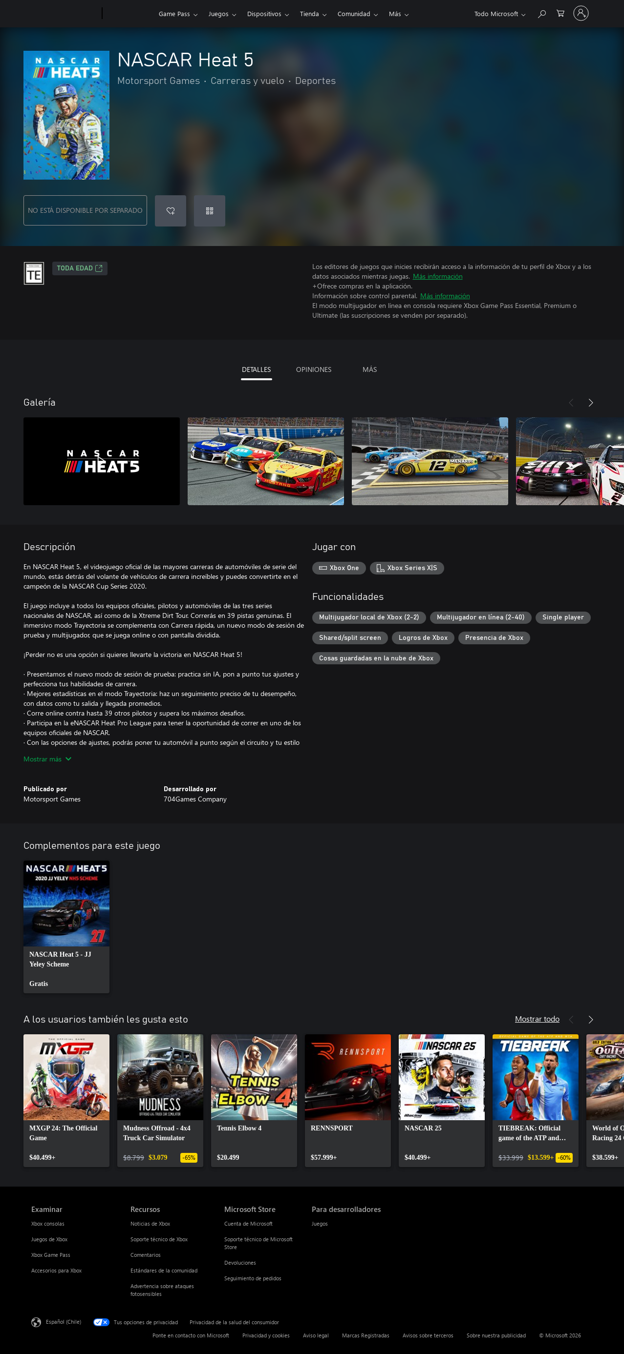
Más (395, 13)
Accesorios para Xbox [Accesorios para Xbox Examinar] (56, 1270)
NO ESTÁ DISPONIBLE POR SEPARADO (85, 210)
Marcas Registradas (365, 1335)
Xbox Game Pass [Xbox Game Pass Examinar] (50, 1254)
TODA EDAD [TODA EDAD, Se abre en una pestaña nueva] (80, 268)
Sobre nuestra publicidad (496, 1335)
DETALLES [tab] (256, 369)
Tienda (309, 13)
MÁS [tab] (370, 369)
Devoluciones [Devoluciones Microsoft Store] (240, 1262)
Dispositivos (264, 13)
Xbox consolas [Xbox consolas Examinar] (48, 1223)
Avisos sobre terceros (428, 1335)
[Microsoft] (64, 13)
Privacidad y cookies (266, 1335)
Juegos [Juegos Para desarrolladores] (320, 1223)
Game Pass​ (174, 13)
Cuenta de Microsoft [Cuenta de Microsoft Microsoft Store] (248, 1223)
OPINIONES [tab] (313, 369)
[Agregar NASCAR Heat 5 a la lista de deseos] (170, 210)
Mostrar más (47, 758)
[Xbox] (129, 13)
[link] (66, 927)
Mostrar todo (537, 1018)
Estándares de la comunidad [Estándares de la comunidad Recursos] (163, 1270)
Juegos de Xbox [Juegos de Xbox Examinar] (49, 1239)
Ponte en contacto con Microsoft (190, 1335)
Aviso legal (316, 1335)
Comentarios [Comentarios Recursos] (145, 1254)
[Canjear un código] (209, 210)
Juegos (219, 13)
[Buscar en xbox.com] (541, 12)
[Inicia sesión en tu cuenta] (581, 13)
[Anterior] (571, 403)
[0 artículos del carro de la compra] (560, 12)
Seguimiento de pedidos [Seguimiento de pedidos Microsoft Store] (252, 1278)
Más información (438, 276)
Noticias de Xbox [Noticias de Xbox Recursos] (150, 1223)
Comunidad (354, 13)
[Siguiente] (591, 403)
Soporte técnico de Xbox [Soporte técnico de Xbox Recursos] (159, 1239)
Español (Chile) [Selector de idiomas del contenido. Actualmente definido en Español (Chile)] (63, 1321)
